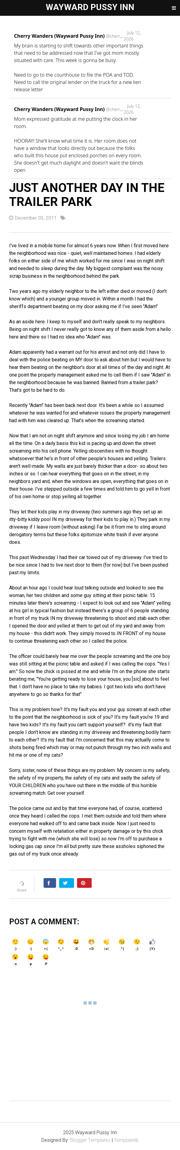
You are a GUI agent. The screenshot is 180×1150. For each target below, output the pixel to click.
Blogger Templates (90, 1140)
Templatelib (126, 1140)
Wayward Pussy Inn (90, 7)
